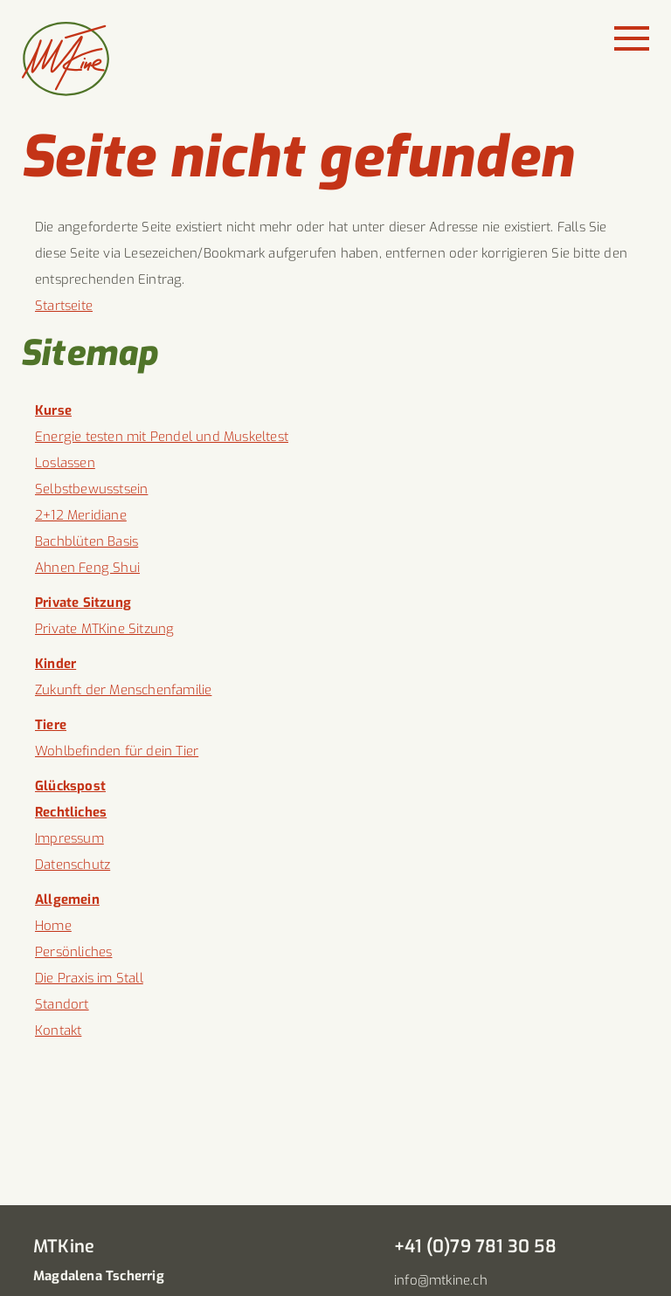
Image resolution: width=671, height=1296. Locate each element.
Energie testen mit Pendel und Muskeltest (161, 436)
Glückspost (70, 786)
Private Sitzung (83, 602)
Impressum (69, 838)
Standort (62, 1004)
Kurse (53, 410)
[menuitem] (335, 410)
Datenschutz (72, 864)
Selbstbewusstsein (91, 489)
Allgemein (67, 899)
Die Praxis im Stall (89, 978)
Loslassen (65, 463)
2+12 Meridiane (81, 515)
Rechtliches (71, 812)
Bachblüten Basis (86, 541)
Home (53, 925)
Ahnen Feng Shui (87, 567)
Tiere (50, 725)
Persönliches (73, 952)
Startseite (64, 305)
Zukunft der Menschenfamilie (123, 690)
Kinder (55, 663)
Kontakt (58, 1030)
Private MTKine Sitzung (104, 629)
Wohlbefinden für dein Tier (116, 751)
